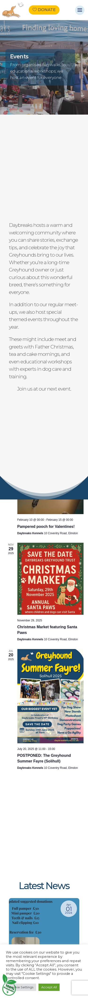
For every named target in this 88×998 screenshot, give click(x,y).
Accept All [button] (49, 987)
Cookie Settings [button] (21, 987)
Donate (47, 10)
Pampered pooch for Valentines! (46, 527)
